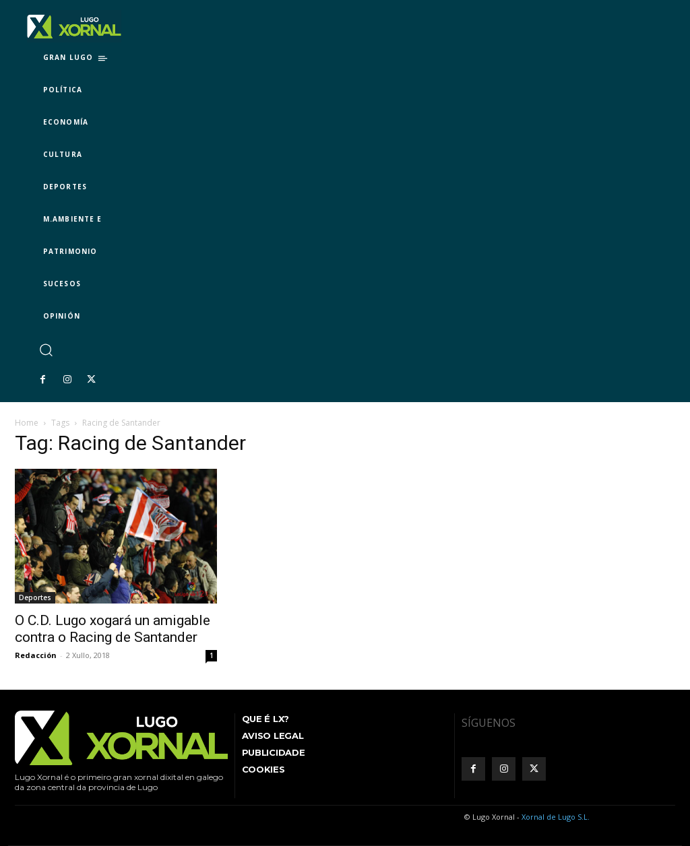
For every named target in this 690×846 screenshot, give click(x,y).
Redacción (36, 655)
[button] (45, 349)
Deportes (35, 597)
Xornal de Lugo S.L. (556, 817)
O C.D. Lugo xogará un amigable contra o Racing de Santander (112, 628)
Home (26, 422)
